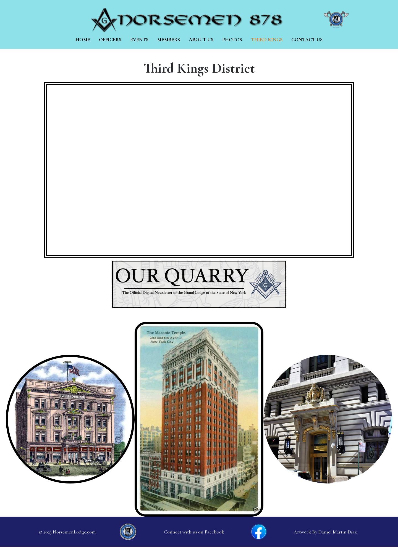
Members (168, 39)
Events (139, 39)
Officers (110, 39)
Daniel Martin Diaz (337, 532)
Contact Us (307, 39)
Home (82, 39)
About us (201, 39)
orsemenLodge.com (76, 532)
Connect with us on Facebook (194, 532)
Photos (232, 39)
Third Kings (266, 39)
